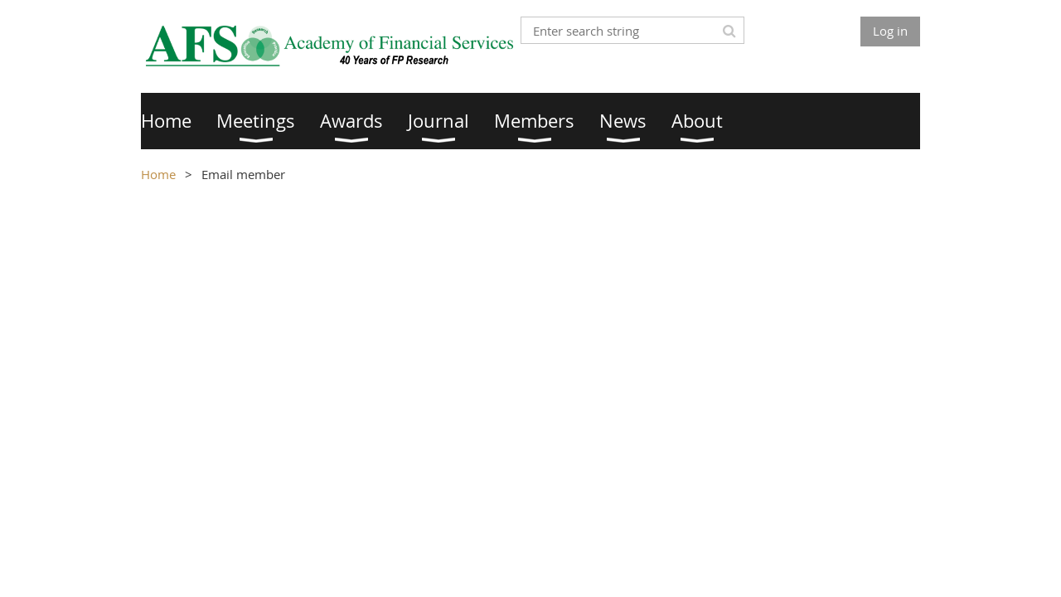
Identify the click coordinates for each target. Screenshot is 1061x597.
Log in (890, 30)
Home (158, 174)
